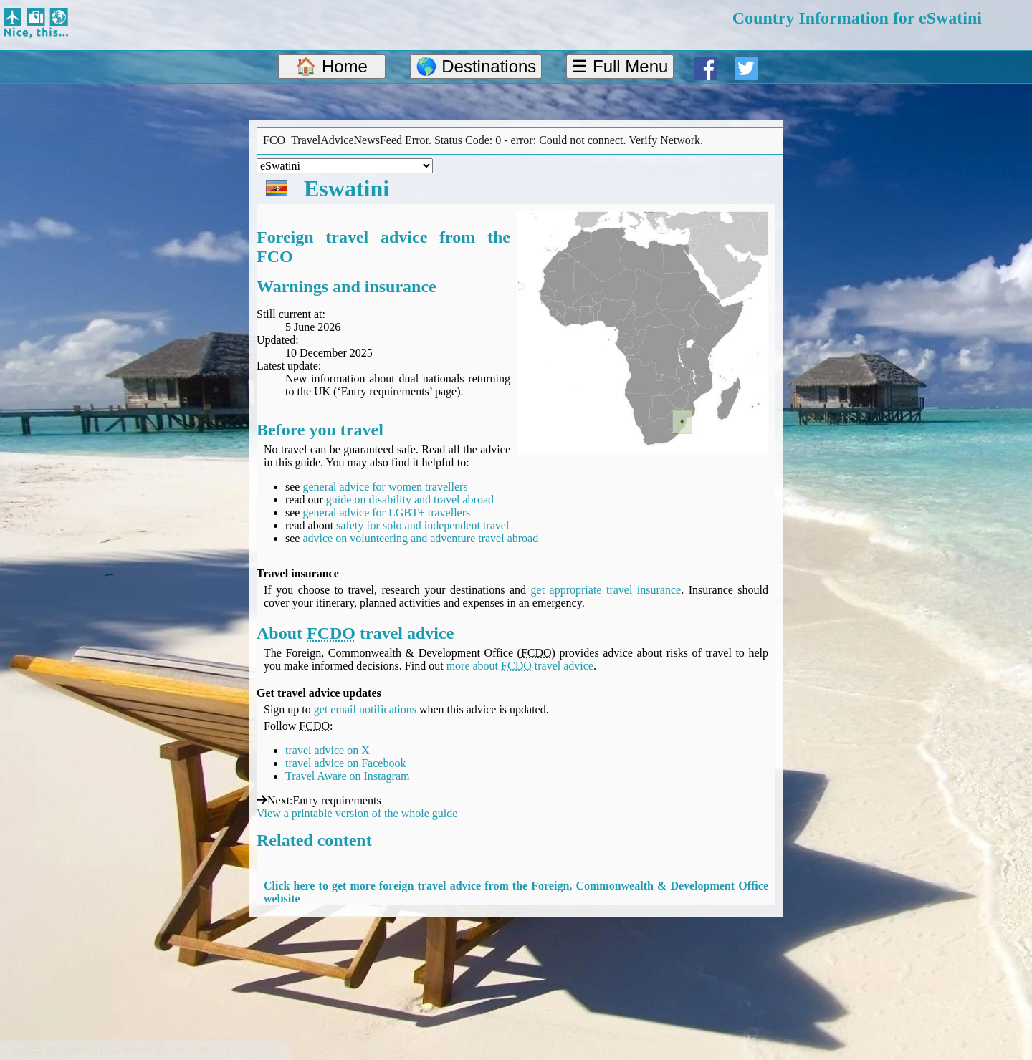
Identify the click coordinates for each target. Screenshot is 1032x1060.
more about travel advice (519, 666)
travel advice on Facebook (345, 763)
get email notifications (365, 709)
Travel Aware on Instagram (347, 776)
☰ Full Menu (620, 66)
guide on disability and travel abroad (410, 499)
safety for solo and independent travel (422, 525)
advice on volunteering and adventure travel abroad (420, 538)
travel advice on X (327, 750)
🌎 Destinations (476, 66)
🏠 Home (331, 66)
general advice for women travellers (384, 487)
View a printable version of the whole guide (357, 813)
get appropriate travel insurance (606, 590)
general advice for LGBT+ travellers (386, 512)
